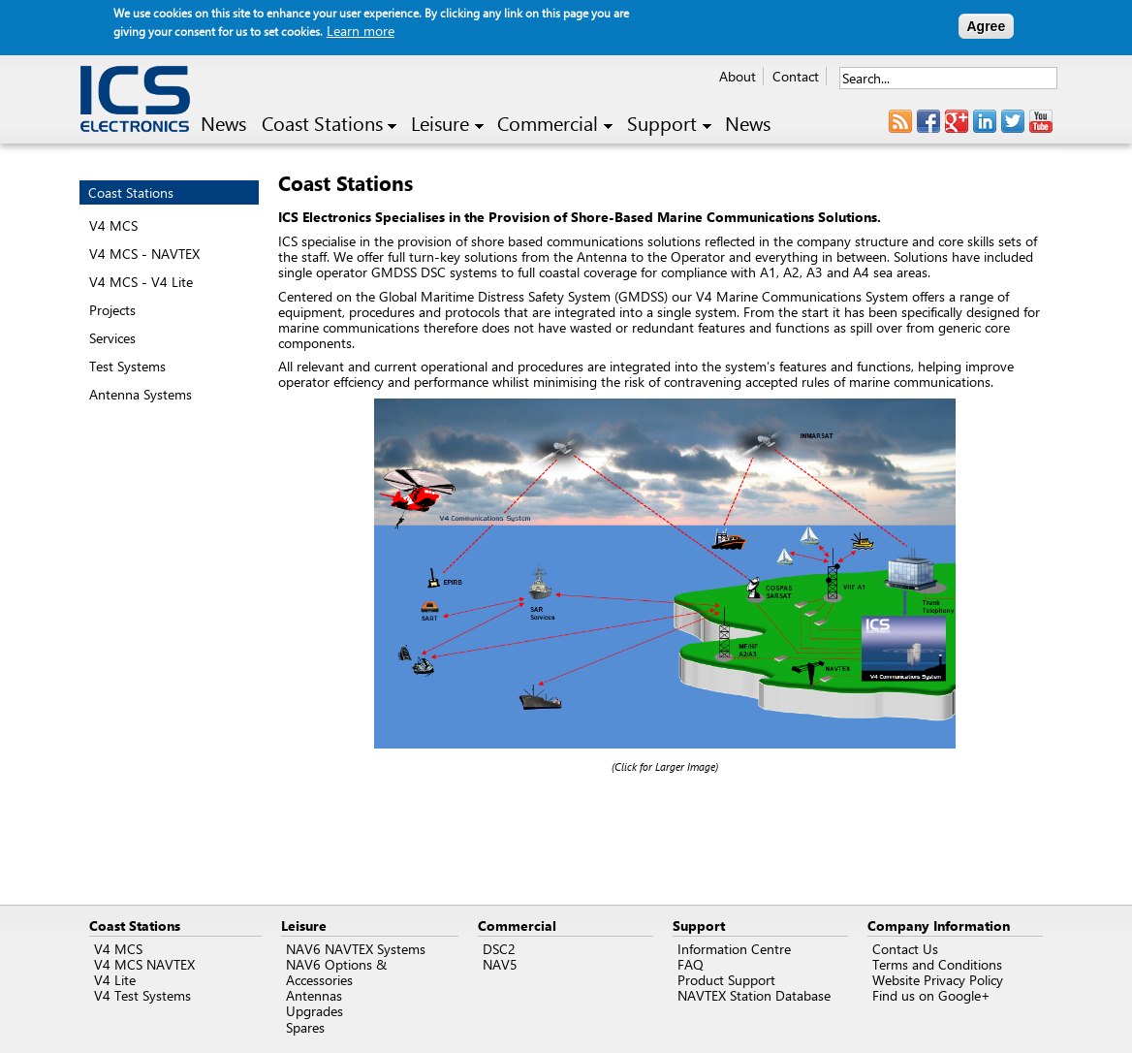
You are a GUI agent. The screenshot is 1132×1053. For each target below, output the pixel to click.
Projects (112, 310)
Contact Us (905, 949)
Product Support (726, 980)
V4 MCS (113, 225)
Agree (986, 26)
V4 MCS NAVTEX (144, 964)
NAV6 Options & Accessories (336, 972)
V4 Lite (115, 980)
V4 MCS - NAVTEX (144, 253)
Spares (305, 1027)
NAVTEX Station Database (754, 995)
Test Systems (127, 366)
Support (669, 124)
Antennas (314, 995)
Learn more (360, 30)
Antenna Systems (140, 394)
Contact (795, 76)
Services (112, 338)
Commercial (555, 124)
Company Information (938, 925)
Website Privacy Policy (937, 980)
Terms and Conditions (937, 964)
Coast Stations (329, 124)
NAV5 (500, 964)
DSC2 (499, 949)
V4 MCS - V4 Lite (141, 281)
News (223, 124)
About (737, 76)
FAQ (690, 964)
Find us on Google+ (931, 995)
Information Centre (734, 949)
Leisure (447, 124)
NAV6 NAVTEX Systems (355, 949)
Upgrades (314, 1011)
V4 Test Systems (142, 995)
